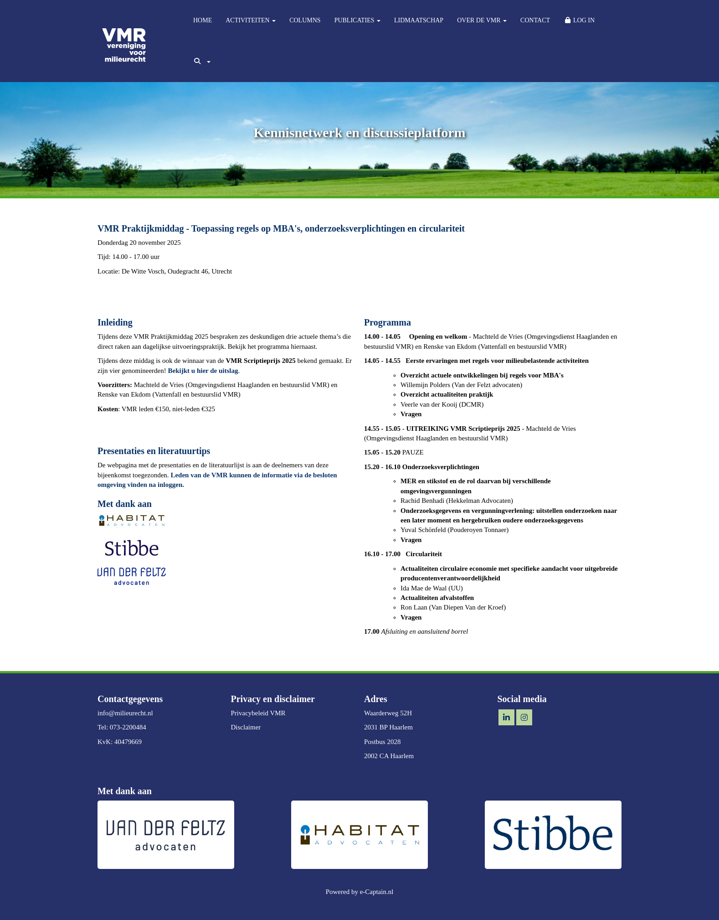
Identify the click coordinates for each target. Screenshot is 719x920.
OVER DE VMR (482, 20)
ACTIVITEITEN (251, 20)
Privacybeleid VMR (258, 713)
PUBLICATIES (357, 20)
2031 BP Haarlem (388, 727)
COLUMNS (304, 20)
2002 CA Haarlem (389, 756)
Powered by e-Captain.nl (360, 891)
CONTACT (535, 20)
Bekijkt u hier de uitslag (203, 370)
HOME (202, 20)
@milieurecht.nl (125, 713)
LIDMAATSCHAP (418, 20)
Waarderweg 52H (388, 713)
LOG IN (579, 20)
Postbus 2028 (382, 741)
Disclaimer (246, 727)
